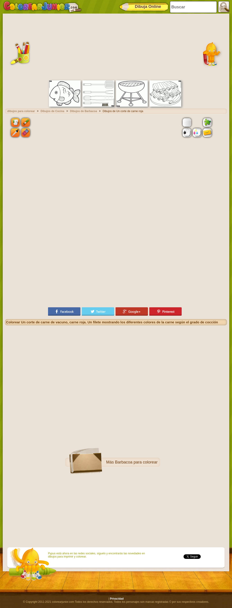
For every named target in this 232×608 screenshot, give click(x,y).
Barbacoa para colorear (136, 462)
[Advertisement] (116, 46)
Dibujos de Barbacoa (83, 111)
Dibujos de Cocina (52, 111)
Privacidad (117, 598)
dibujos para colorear (21, 111)
